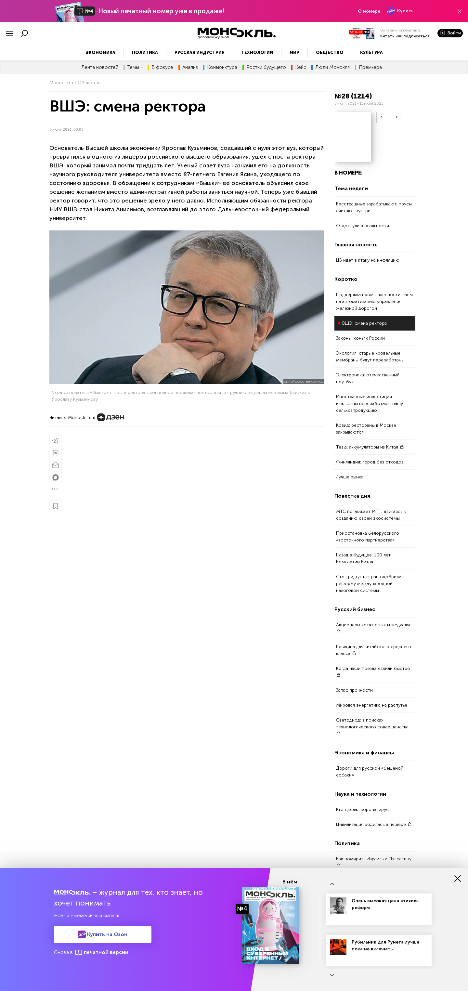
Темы (135, 67)
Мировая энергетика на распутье (371, 705)
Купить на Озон (102, 934)
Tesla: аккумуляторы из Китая (370, 447)
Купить (400, 11)
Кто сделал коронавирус (362, 809)
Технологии (257, 52)
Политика (145, 52)
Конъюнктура (222, 67)
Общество (330, 52)
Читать (387, 36)
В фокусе (162, 67)
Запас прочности (354, 690)
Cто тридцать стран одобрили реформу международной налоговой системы (368, 583)
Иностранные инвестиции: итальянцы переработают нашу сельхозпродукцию (369, 403)
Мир (294, 52)
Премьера (370, 67)
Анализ (190, 67)
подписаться (416, 36)
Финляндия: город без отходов (370, 462)
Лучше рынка (349, 477)
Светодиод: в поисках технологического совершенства (372, 726)
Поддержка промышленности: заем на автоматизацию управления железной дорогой (374, 301)
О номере (369, 11)
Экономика (100, 52)
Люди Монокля (332, 67)
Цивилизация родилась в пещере (374, 824)
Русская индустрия (200, 52)
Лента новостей (99, 67)
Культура (371, 52)
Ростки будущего (266, 67)
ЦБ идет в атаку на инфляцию (367, 260)
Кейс (300, 67)
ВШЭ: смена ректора (364, 323)
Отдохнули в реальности (362, 225)
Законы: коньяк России (360, 338)
